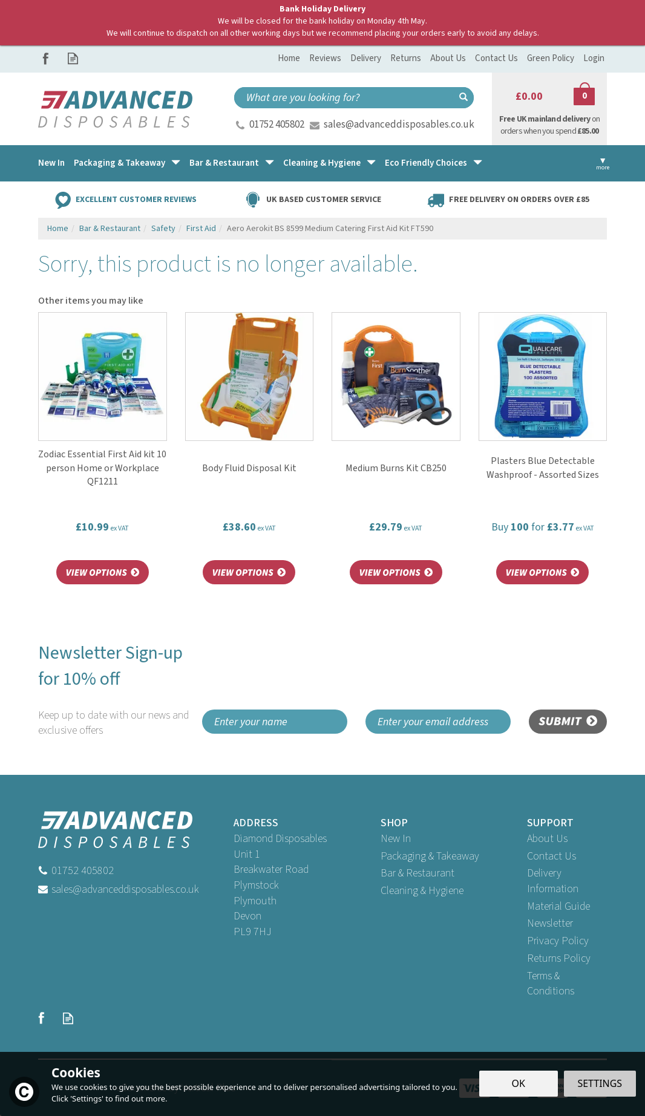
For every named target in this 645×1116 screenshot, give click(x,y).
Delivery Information (552, 881)
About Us (547, 838)
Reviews (325, 58)
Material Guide (558, 906)
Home (289, 58)
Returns (405, 58)
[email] (438, 722)
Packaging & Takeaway (430, 856)
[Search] (343, 97)
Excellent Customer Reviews (136, 199)
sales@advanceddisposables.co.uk (399, 124)
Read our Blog (72, 58)
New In (396, 838)
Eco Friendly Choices (426, 163)
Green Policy (550, 58)
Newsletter (550, 923)
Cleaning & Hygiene (422, 890)
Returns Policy (559, 958)
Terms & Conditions (550, 983)
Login (593, 58)
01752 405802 (276, 124)
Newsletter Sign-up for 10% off (115, 690)
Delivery (365, 58)
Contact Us (551, 856)
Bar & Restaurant (417, 873)
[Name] (274, 722)
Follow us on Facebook (45, 58)
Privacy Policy (558, 940)
